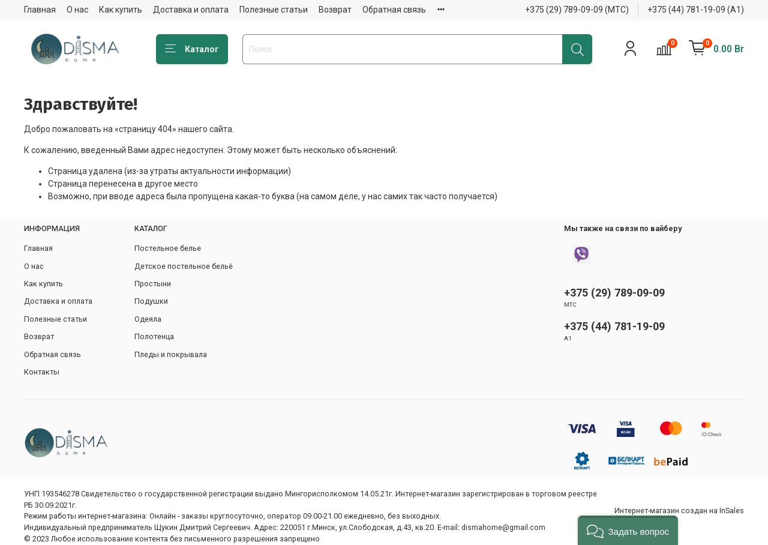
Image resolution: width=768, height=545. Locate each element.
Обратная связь (394, 9)
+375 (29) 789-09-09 (614, 292)
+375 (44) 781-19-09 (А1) (695, 9)
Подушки (151, 301)
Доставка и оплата (191, 9)
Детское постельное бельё (183, 266)
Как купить (120, 9)
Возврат (335, 9)
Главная (40, 9)
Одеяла (147, 319)
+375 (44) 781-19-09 (614, 326)
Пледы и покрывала (170, 354)
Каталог (192, 49)
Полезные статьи (273, 9)
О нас (77, 9)
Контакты (41, 371)
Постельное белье (167, 248)
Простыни (152, 283)
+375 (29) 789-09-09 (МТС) (577, 9)
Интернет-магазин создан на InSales (679, 510)
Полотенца (154, 336)
